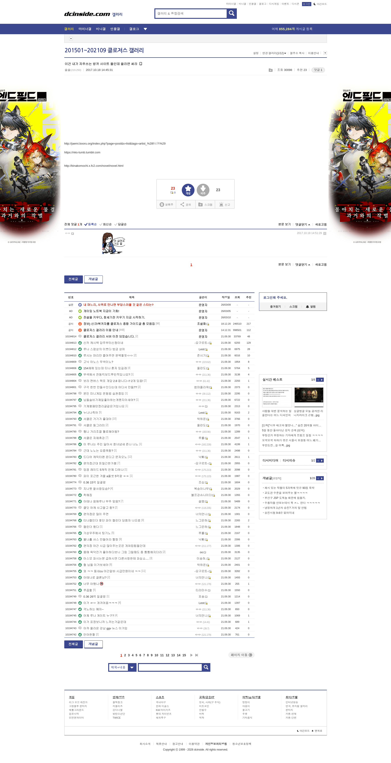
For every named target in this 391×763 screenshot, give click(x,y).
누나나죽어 (88, 412)
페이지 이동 (241, 655)
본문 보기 (284, 224)
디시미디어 (270, 460)
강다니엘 (118, 710)
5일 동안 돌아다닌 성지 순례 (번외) (283, 430)
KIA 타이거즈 (163, 710)
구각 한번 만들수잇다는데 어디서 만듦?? (107, 387)
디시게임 (274, 3)
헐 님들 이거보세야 (93, 565)
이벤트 (285, 3)
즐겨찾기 (275, 306)
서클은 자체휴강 (91, 438)
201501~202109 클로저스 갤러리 (104, 50)
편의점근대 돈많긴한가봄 (97, 463)
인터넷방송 (292, 702)
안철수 (203, 710)
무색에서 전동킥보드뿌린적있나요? (104, 374)
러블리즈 (118, 706)
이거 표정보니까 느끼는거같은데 (102, 622)
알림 (311, 306)
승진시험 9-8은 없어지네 (280, 512)
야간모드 (320, 4)
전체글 (73, 279)
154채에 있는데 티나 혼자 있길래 (102, 368)
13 (173, 655)
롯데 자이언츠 (164, 713)
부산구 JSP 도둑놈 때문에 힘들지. (285, 498)
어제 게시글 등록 (292, 29)
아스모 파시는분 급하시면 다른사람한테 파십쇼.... (113, 558)
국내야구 (161, 702)
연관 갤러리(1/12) (274, 53)
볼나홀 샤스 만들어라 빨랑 (98, 539)
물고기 (246, 710)
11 (162, 655)
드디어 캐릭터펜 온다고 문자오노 (102, 457)
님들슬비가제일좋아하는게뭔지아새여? (106, 400)
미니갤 (242, 3)
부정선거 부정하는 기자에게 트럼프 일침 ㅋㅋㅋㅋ (292, 435)
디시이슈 (289, 460)
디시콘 (295, 3)
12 (167, 655)
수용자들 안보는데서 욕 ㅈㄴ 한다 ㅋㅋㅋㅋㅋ (292, 503)
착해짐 (85, 495)
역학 (201, 717)
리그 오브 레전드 (78, 702)
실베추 (166, 204)
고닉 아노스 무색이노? (95, 362)
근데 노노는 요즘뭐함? (95, 450)
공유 (185, 204)
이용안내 (313, 53)
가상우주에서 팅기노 (94, 533)
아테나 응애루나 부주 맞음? (99, 501)
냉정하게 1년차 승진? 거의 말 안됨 (286, 507)
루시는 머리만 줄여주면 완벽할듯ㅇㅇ (105, 355)
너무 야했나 (88, 584)
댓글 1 (318, 70)
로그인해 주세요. (275, 297)
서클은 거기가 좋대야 (94, 419)
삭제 (324, 233)
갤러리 (69, 29)
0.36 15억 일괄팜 (92, 482)
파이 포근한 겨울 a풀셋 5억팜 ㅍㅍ (103, 476)
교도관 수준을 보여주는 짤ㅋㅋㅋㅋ (286, 493)
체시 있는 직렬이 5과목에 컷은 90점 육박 (289, 488)
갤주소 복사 (297, 53)
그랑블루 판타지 (78, 706)
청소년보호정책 (241, 744)
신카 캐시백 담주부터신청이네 (100, 343)
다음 (191, 655)
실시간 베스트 (273, 380)
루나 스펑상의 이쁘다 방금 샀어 (101, 349)
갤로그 (262, 3)
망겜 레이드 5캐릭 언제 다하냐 (101, 469)
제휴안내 (161, 744)
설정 (256, 53)
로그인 (306, 4)
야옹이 (246, 706)
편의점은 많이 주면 (93, 514)
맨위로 (317, 730)
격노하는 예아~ (90, 609)
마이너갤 (231, 3)
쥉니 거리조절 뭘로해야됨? (98, 431)
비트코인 (204, 706)
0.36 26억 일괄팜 (92, 596)
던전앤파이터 (76, 717)
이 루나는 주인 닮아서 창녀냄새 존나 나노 (108, 444)
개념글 (93, 279)
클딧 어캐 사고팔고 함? (96, 507)
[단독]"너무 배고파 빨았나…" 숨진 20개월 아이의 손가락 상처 (293, 425)
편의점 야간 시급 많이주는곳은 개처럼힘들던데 (111, 546)
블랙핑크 (118, 702)
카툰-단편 (291, 717)
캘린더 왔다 (88, 527)
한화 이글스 (162, 706)
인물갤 (252, 3)
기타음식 (247, 717)
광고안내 (177, 744)
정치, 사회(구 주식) (210, 702)
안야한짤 (86, 634)
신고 (224, 204)
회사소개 (145, 744)
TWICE (117, 717)
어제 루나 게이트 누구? (96, 615)
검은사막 (74, 713)
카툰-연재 (291, 713)
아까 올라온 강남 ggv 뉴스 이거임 (102, 628)
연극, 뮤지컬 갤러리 (297, 706)
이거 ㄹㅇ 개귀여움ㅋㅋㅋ (97, 603)
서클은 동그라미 (91, 425)
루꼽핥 (85, 590)
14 (178, 655)
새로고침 (321, 224)
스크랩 (270, 70)
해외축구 (161, 717)
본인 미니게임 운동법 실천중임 (101, 393)
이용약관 (194, 744)
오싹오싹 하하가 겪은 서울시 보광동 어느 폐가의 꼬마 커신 (293, 440)
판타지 (289, 710)
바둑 (201, 713)
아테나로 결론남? (92, 577)
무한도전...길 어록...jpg (276, 445)
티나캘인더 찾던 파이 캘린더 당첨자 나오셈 (109, 520)
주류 (244, 713)
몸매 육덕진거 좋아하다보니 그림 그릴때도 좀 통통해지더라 (120, 552)
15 (184, 655)
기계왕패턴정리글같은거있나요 (101, 406)
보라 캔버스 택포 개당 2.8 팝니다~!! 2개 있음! (110, 381)
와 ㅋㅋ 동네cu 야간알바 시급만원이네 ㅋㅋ (109, 571)
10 (156, 655)
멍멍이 (246, 702)
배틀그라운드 (76, 710)
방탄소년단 (119, 713)
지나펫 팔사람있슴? (93, 488)
